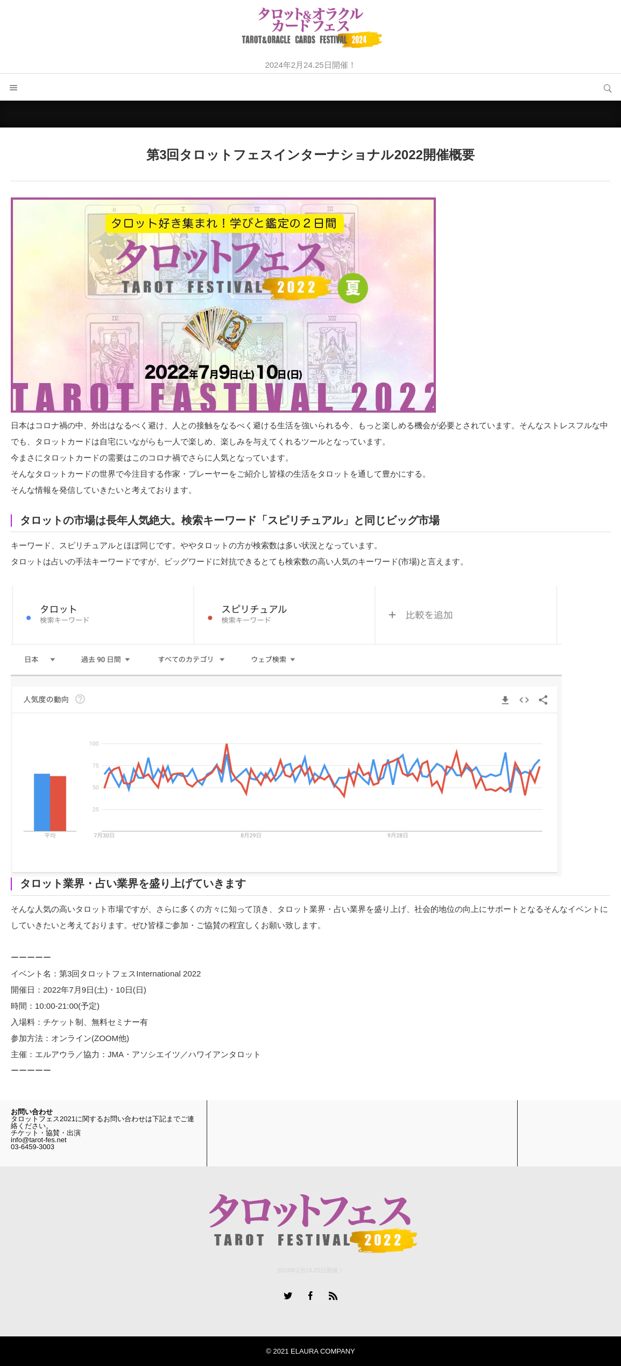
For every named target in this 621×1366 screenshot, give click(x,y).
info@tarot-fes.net (39, 1140)
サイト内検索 (607, 87)
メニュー (13, 87)
